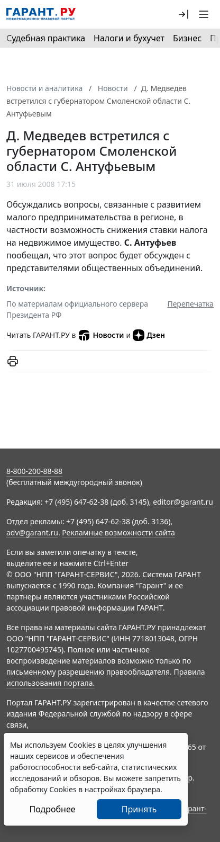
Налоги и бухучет (129, 38)
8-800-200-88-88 (34, 471)
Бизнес (187, 38)
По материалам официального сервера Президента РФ (77, 309)
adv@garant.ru (32, 532)
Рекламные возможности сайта (118, 532)
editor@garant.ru (183, 502)
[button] (183, 14)
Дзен (149, 335)
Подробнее (52, 809)
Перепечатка (190, 304)
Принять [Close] (139, 809)
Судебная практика (45, 38)
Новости (101, 335)
